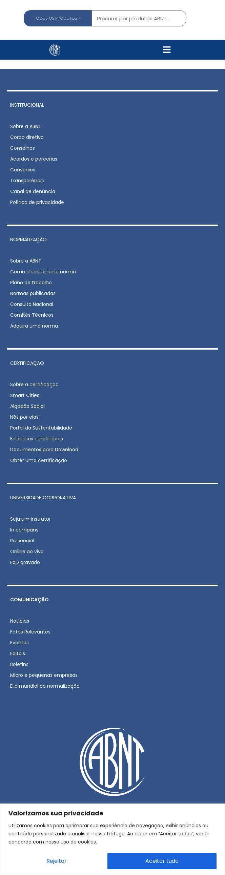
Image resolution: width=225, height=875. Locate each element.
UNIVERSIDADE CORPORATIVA (43, 497)
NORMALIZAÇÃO (28, 239)
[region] (112, 839)
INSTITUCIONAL (27, 105)
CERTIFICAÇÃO (27, 363)
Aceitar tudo (162, 861)
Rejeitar (56, 861)
